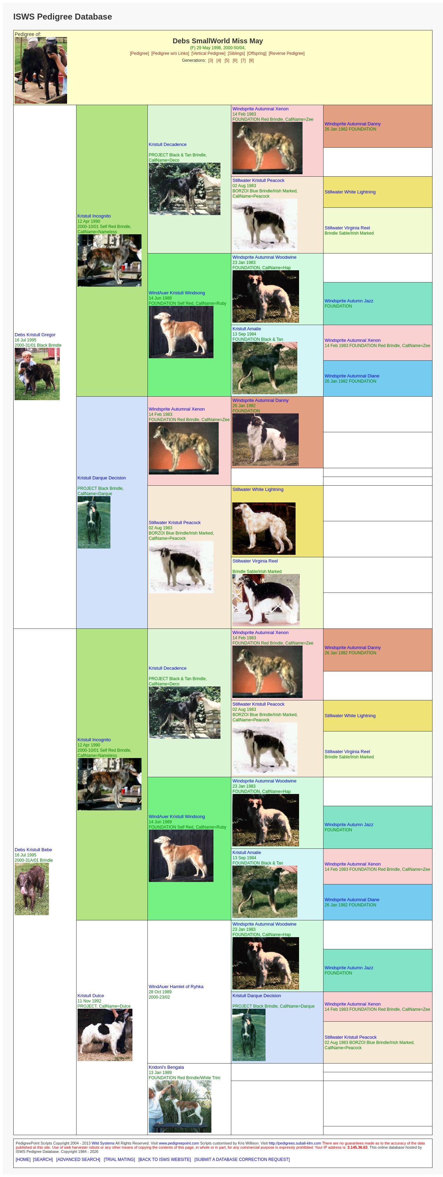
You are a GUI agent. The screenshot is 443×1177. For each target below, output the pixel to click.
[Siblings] (236, 53)
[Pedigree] (139, 53)
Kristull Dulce (91, 995)
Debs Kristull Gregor (35, 334)
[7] (243, 60)
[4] (219, 60)
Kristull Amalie (246, 328)
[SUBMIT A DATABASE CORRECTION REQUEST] (242, 1159)
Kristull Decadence (168, 144)
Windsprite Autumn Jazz (349, 300)
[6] (235, 60)
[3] (210, 60)
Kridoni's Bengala (166, 1067)
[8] (251, 60)
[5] (227, 60)
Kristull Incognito (94, 216)
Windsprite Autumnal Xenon (260, 108)
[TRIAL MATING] (119, 1159)
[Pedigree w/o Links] (170, 53)
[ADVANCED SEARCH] (78, 1159)
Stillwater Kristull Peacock (258, 180)
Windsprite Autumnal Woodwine (264, 257)
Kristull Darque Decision (102, 477)
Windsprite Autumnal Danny (352, 123)
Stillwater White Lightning (350, 191)
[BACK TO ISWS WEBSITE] (164, 1159)
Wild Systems (103, 1143)
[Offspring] (256, 53)
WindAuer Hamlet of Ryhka (176, 986)
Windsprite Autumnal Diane (352, 375)
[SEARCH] (43, 1159)
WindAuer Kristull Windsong (177, 292)
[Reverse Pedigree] (287, 53)
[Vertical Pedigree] (208, 53)
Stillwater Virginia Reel (347, 227)
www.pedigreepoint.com (179, 1143)
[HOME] (23, 1159)
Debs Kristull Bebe (33, 849)
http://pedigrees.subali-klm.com (295, 1143)
